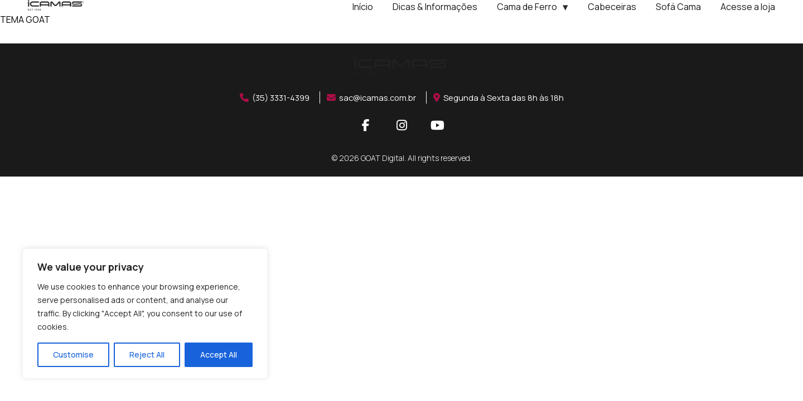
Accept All (218, 354)
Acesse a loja (747, 7)
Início (362, 7)
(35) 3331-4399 (269, 97)
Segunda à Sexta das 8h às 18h (505, 97)
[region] (145, 313)
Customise (73, 354)
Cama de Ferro (527, 7)
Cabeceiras (612, 7)
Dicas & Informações (435, 7)
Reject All (147, 354)
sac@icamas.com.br (372, 97)
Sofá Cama (678, 7)
